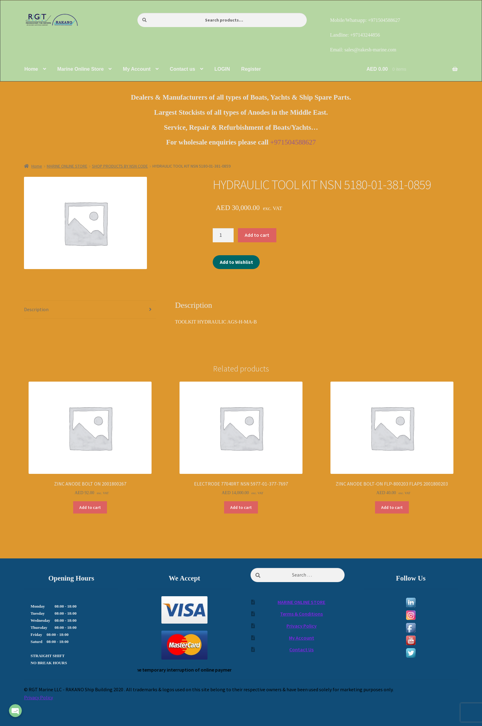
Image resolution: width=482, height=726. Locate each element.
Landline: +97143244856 (355, 35)
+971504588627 (293, 142)
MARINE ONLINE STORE (67, 166)
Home (36, 166)
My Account (301, 638)
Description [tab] (36, 309)
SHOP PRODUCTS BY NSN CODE (120, 166)
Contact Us (301, 649)
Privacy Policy (301, 626)
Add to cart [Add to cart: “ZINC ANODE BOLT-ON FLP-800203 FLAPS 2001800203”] (392, 507)
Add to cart (257, 235)
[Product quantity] (223, 235)
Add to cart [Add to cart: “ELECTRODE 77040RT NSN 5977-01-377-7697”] (241, 507)
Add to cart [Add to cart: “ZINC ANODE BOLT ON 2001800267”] (90, 507)
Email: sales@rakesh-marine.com (363, 49)
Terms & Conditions (301, 614)
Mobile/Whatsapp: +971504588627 (365, 20)
